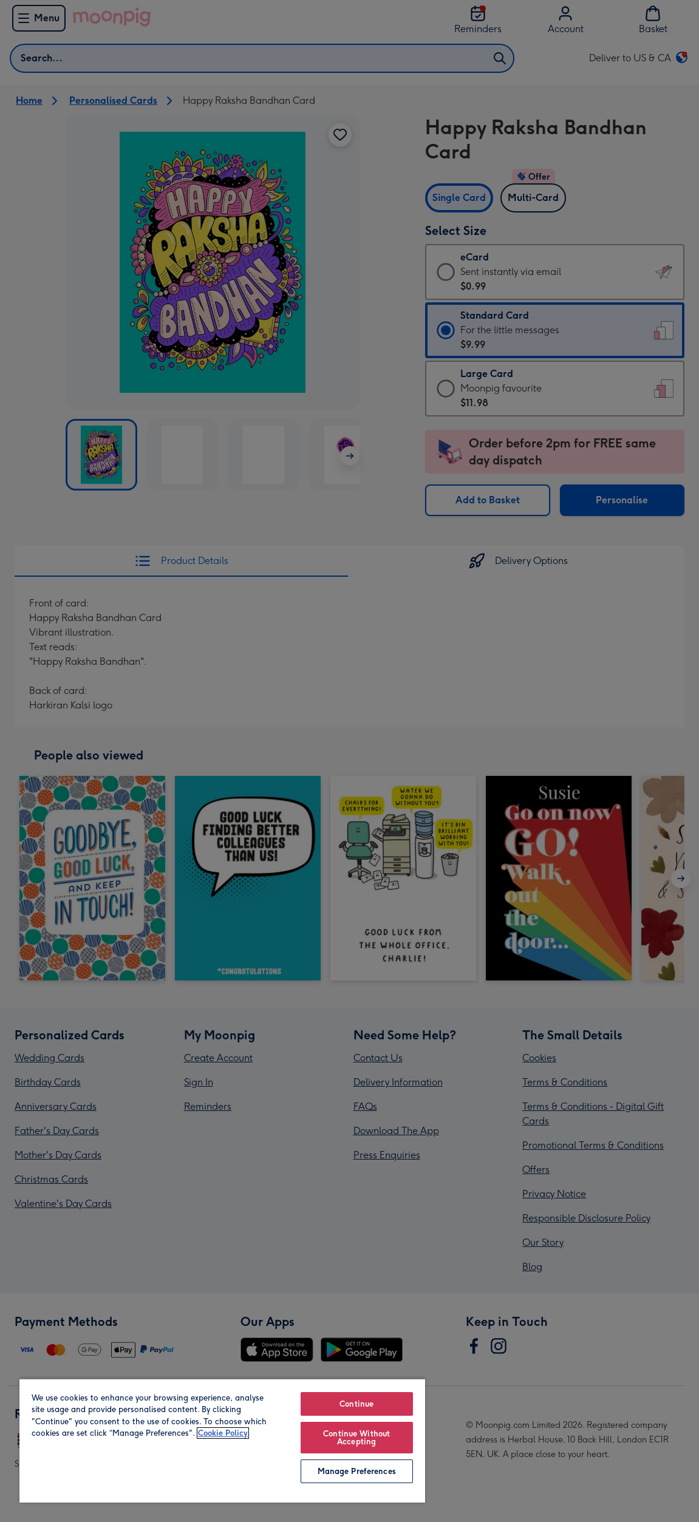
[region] (222, 1440)
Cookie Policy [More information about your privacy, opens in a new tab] (223, 1433)
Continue (356, 1403)
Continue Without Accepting (356, 1437)
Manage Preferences (357, 1471)
